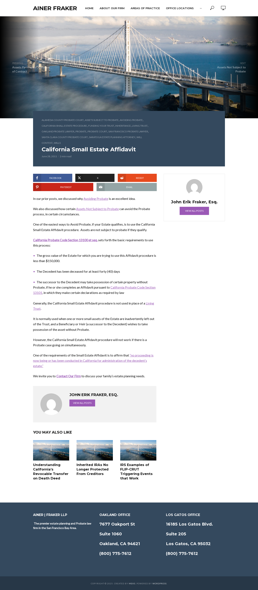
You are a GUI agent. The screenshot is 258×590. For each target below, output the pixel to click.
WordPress (159, 583)
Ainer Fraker (55, 8)
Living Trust (140, 125)
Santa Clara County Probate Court (65, 137)
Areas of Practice (145, 8)
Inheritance (123, 125)
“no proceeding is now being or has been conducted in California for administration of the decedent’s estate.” (93, 360)
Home (89, 8)
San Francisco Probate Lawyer (128, 131)
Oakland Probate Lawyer (58, 131)
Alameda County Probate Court (63, 120)
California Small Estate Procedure (64, 125)
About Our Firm (112, 8)
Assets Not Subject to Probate (97, 209)
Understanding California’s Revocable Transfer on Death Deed (50, 471)
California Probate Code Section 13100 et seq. (65, 240)
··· (201, 8)
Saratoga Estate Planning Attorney (112, 137)
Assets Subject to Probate (102, 120)
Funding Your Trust (101, 125)
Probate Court (97, 131)
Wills (57, 142)
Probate (81, 131)
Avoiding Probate (131, 120)
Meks (132, 583)
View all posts (82, 402)
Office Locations (180, 8)
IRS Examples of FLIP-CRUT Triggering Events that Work (136, 471)
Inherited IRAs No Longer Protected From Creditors (92, 469)
